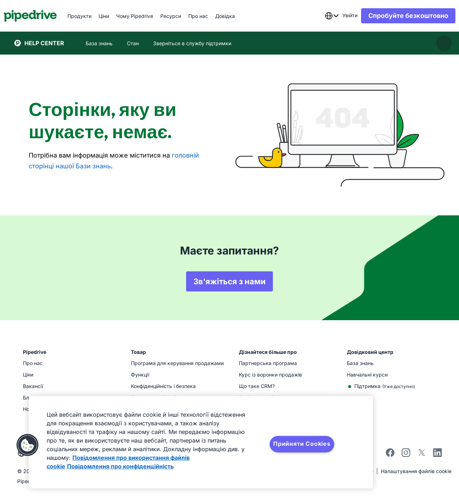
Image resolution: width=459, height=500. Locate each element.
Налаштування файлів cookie (416, 471)
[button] (27, 445)
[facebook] (390, 455)
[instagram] (406, 455)
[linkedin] (437, 453)
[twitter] (421, 455)
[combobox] (321, 16)
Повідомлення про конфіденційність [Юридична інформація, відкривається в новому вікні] (120, 466)
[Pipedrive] (41, 16)
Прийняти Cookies (302, 443)
